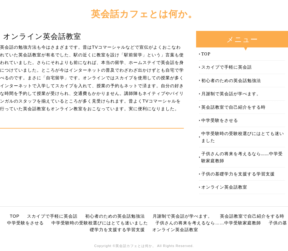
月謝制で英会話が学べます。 (231, 93)
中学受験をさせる (219, 120)
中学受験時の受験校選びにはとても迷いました (242, 136)
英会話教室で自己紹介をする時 (233, 107)
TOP (205, 54)
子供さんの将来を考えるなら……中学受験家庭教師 (242, 157)
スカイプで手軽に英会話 (226, 67)
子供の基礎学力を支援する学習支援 (238, 174)
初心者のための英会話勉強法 (231, 80)
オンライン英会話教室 (224, 187)
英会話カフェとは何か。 (144, 13)
